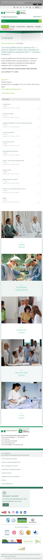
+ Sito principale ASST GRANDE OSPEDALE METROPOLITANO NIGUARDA (15, 454)
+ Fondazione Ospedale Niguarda (10, 469)
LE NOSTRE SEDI (21, 27)
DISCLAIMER (4, 556)
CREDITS (31, 554)
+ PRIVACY (3, 480)
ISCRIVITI (5, 505)
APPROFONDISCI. (20, 3)
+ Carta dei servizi (6, 473)
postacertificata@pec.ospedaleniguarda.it (12, 444)
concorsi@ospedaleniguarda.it (11, 89)
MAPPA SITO (4, 554)
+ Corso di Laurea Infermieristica (10, 462)
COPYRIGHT (25, 554)
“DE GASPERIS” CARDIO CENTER (21, 288)
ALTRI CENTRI (21, 416)
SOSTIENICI (38, 27)
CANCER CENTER (21, 245)
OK (37, 4)
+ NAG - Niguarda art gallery (9, 466)
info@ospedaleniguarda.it (9, 17)
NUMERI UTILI (30, 27)
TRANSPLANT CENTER (21, 331)
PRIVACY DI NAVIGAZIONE (15, 554)
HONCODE (37, 554)
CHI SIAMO (12, 27)
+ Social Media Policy (7, 484)
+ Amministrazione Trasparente (10, 476)
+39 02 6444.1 (37, 17)
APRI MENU (5, 27)
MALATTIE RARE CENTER (21, 373)
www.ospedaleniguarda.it (8, 443)
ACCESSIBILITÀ (12, 556)
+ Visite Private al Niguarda (9, 459)
